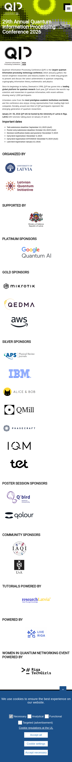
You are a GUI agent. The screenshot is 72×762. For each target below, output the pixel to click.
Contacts (20, 726)
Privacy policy (35, 726)
